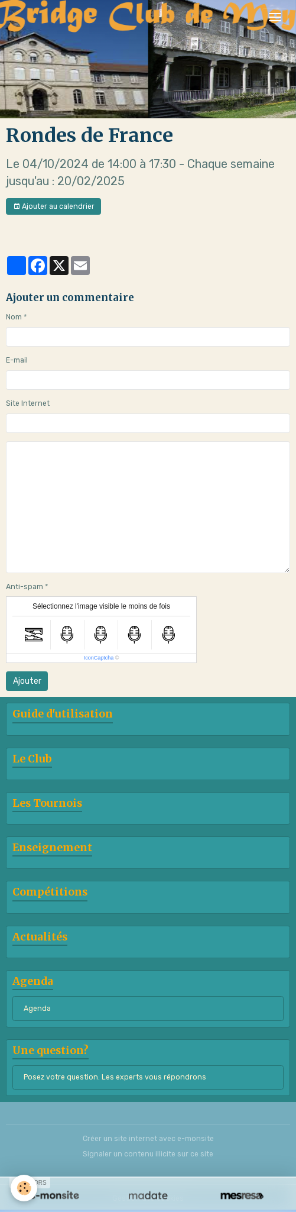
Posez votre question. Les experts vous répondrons (115, 1077)
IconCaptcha (99, 658)
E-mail (17, 360)
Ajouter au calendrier (54, 206)
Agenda (37, 1008)
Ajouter (27, 681)
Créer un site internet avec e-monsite (148, 1139)
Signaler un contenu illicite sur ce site (148, 1154)
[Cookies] (24, 1188)
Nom (14, 317)
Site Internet (28, 403)
